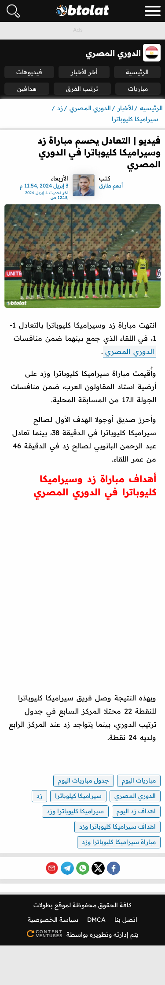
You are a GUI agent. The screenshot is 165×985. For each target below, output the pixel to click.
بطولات (43, 905)
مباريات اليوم (139, 780)
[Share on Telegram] (67, 868)
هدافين (27, 89)
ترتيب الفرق (82, 89)
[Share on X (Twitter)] (98, 868)
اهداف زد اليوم (136, 811)
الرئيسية (137, 72)
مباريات (138, 89)
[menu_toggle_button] (153, 11)
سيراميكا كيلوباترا (78, 796)
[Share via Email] (52, 868)
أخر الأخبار (84, 72)
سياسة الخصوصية (53, 920)
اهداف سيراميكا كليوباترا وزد (117, 826)
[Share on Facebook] (113, 868)
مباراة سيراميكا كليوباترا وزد (119, 842)
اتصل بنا (125, 920)
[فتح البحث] (13, 11)
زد (39, 796)
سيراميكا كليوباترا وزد (75, 811)
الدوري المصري (129, 351)
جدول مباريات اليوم (83, 780)
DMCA (96, 920)
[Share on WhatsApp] (82, 868)
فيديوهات (29, 72)
